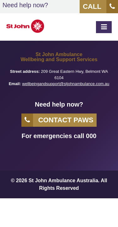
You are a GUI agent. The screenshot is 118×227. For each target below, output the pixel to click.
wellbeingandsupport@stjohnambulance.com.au (65, 83)
